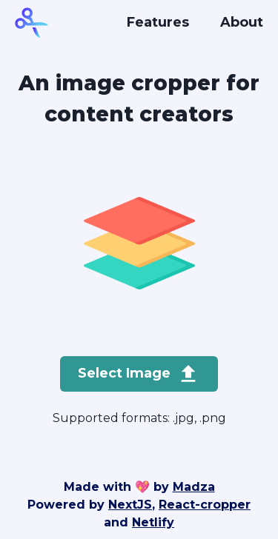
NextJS (130, 505)
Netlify (153, 522)
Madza (194, 487)
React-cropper (205, 505)
